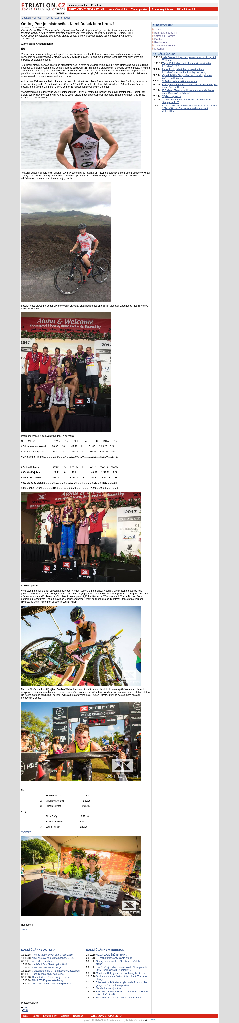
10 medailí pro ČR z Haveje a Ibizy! (50, 977)
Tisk (24, 1007)
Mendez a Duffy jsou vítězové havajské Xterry (120, 973)
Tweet (24, 929)
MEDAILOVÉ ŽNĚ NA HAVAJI (112, 954)
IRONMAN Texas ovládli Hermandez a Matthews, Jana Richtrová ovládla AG (188, 92)
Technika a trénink (165, 45)
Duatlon (158, 39)
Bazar (35, 1016)
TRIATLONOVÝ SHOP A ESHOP (87, 9)
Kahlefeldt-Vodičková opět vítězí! (49, 964)
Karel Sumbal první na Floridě (48, 974)
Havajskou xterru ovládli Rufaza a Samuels (119, 997)
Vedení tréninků (118, 9)
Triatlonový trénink (162, 9)
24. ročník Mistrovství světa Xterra (114, 958)
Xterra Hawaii (62, 17)
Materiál (159, 48)
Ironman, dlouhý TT (165, 32)
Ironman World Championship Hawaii (51, 983)
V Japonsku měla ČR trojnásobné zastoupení (56, 970)
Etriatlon (96, 5)
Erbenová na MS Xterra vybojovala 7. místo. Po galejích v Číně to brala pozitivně (121, 984)
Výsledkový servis (171, 96)
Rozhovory (160, 42)
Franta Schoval (38, 28)
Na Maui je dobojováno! (108, 988)
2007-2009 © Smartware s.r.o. (108, 1020)
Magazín (26, 17)
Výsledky (26, 832)
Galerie (65, 1016)
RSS (25, 1016)
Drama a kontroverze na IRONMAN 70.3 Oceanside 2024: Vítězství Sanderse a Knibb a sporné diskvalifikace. (189, 108)
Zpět (24, 1010)
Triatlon (158, 29)
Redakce (78, 1016)
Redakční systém (140, 1020)
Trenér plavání (139, 9)
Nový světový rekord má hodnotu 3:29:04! (54, 958)
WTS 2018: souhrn (42, 961)
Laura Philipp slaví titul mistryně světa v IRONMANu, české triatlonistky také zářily (184, 71)
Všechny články (78, 5)
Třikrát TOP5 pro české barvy (47, 980)
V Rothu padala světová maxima (179, 81)
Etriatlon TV (50, 1016)
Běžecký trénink (186, 9)
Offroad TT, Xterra (43, 17)
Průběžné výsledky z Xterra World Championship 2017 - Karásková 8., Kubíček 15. (122, 968)
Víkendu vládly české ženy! (46, 967)
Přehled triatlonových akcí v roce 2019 (52, 954)
